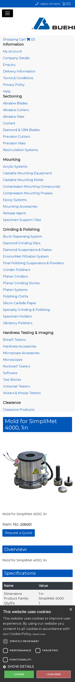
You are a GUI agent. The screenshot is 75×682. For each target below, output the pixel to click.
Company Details (16, 58)
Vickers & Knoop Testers (22, 393)
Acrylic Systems (15, 166)
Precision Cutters (16, 136)
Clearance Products (18, 410)
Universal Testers (16, 386)
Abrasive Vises (13, 116)
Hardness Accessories (19, 346)
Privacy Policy (14, 85)
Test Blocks (12, 380)
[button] (37, 666)
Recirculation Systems (20, 150)
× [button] (70, 609)
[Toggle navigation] (7, 13)
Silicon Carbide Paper (19, 303)
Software (10, 373)
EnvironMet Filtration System (26, 256)
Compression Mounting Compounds (31, 186)
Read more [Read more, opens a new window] (39, 634)
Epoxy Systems (15, 200)
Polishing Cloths (15, 296)
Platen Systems (15, 290)
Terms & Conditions (18, 78)
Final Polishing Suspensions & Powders (33, 263)
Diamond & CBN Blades (21, 130)
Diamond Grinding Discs (21, 243)
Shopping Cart (19, 39)
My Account (12, 51)
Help (7, 91)
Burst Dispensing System (22, 236)
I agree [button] (19, 674)
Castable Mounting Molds (23, 180)
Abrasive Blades (15, 103)
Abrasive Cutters (16, 110)
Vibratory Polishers (17, 323)
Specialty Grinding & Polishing (26, 310)
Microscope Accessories (21, 353)
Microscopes (12, 360)
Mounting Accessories (20, 206)
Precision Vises (14, 143)
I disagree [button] (53, 674)
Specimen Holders (17, 316)
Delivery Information (19, 71)
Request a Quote (18, 533)
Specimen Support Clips (22, 220)
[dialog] (37, 643)
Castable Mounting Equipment (27, 173)
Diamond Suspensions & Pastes (27, 250)
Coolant (9, 123)
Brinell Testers (14, 340)
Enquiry (9, 65)
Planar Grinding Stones (21, 283)
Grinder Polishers (16, 270)
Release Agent (14, 213)
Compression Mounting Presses (27, 193)
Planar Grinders (15, 276)
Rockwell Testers (16, 366)
